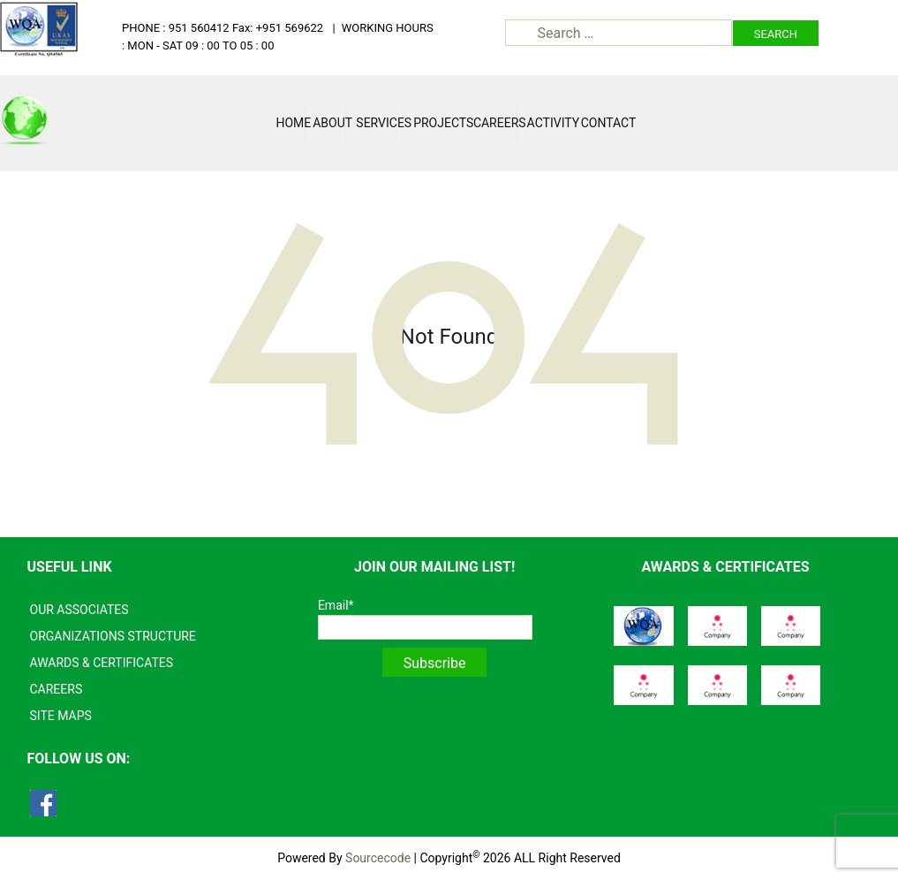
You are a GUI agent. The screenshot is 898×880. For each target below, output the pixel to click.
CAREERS (56, 689)
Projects (438, 123)
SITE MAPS (61, 716)
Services (379, 123)
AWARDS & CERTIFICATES (102, 663)
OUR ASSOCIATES (79, 610)
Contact (604, 123)
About (329, 123)
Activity (549, 123)
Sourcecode (378, 858)
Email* (425, 619)
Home (290, 123)
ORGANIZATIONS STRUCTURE (113, 636)
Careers (495, 123)
